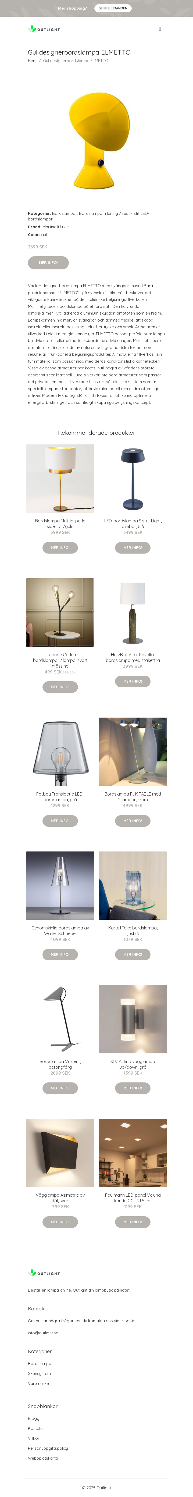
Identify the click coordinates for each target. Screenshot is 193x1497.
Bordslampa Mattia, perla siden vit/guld (60, 523)
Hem (32, 60)
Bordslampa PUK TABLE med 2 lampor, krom (133, 796)
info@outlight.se (43, 1332)
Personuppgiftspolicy (48, 1448)
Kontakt (35, 1428)
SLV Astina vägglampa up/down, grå (132, 1064)
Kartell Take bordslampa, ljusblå (133, 930)
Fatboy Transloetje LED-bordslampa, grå (60, 796)
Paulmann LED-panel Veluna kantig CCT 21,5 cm (133, 1197)
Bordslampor (64, 213)
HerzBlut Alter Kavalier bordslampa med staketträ (133, 657)
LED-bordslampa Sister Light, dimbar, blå (133, 523)
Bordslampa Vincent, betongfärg (60, 1064)
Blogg (34, 1418)
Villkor (34, 1438)
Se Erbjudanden (113, 8)
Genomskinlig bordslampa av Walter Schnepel (60, 930)
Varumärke (38, 1383)
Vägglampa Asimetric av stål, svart (60, 1197)
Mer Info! (48, 262)
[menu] (160, 29)
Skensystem (39, 1373)
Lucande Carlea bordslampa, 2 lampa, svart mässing (60, 660)
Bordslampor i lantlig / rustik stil (109, 213)
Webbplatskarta (43, 1458)
